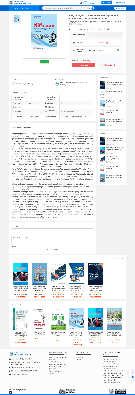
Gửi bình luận (52, 249)
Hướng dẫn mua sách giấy (112, 382)
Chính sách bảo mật (110, 361)
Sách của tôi (120, 8)
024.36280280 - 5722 (91, 4)
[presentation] (13, 319)
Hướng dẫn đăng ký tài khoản (113, 371)
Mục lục (27, 128)
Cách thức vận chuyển (110, 359)
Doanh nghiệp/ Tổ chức (57, 364)
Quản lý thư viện (55, 366)
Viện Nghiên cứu (55, 371)
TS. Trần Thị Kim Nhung (24, 84)
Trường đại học (54, 362)
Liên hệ (78, 359)
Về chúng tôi (82, 353)
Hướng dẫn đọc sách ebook (112, 373)
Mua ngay (84, 65)
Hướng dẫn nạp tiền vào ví (112, 380)
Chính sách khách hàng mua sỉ (113, 364)
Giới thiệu (17, 128)
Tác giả (51, 373)
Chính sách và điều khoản (112, 354)
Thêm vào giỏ (108, 65)
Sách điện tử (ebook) (80, 50)
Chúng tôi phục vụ (58, 353)
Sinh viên (52, 369)
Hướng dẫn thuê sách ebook (112, 378)
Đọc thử (44, 62)
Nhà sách (52, 359)
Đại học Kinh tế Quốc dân (58, 357)
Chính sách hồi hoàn (110, 368)
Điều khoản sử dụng (110, 366)
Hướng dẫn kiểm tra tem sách (113, 375)
